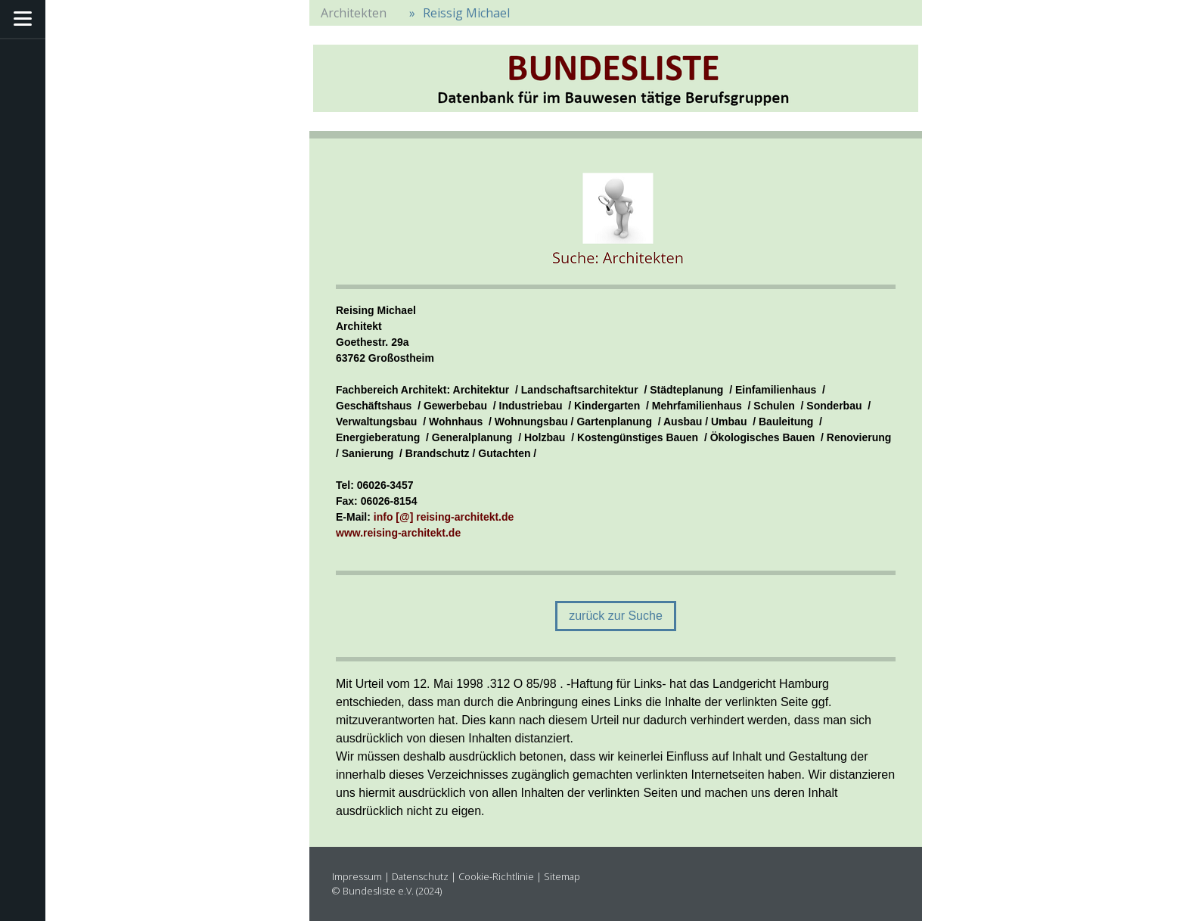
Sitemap (562, 876)
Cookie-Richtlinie (496, 876)
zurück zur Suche (616, 615)
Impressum (357, 876)
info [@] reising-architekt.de (444, 517)
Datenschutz (420, 876)
